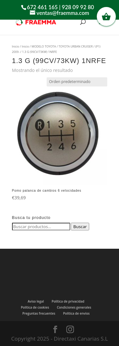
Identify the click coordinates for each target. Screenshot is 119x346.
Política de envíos (76, 313)
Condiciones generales (74, 307)
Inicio (15, 46)
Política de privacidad (68, 301)
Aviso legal (36, 301)
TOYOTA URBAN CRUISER (75, 46)
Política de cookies (35, 307)
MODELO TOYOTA (43, 46)
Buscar (80, 226)
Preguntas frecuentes (39, 313)
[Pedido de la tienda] (77, 81)
